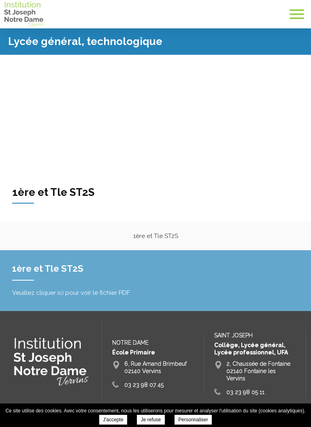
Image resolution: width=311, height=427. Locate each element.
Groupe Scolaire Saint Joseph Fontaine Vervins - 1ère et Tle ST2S (24, 14)
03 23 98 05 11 (245, 392)
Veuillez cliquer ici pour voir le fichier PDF (71, 292)
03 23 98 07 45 (144, 385)
